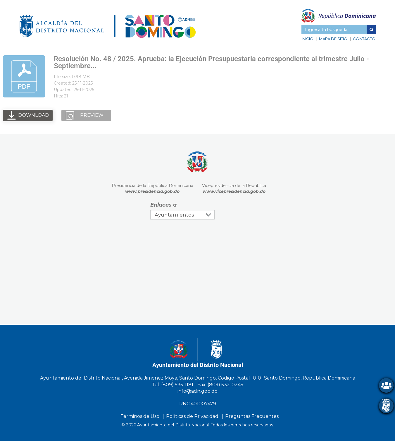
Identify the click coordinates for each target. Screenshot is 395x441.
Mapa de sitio (333, 38)
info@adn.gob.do (197, 391)
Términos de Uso (139, 416)
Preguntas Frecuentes (252, 416)
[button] (371, 29)
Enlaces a (163, 205)
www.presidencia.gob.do (152, 191)
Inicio (307, 38)
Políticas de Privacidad (192, 416)
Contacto (364, 38)
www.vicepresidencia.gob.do (234, 191)
